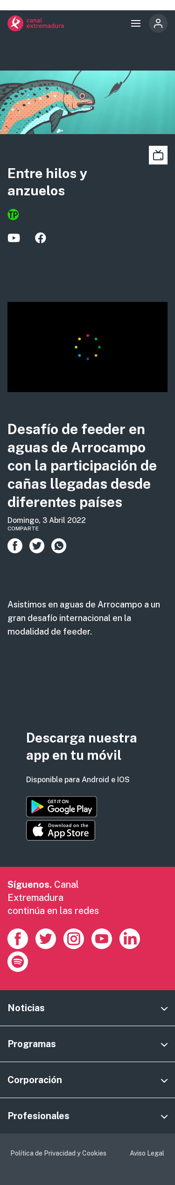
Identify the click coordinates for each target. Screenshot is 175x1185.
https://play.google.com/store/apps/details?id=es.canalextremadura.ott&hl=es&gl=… (61, 806)
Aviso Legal (147, 1153)
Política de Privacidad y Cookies (58, 1153)
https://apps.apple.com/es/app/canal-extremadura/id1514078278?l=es (60, 830)
